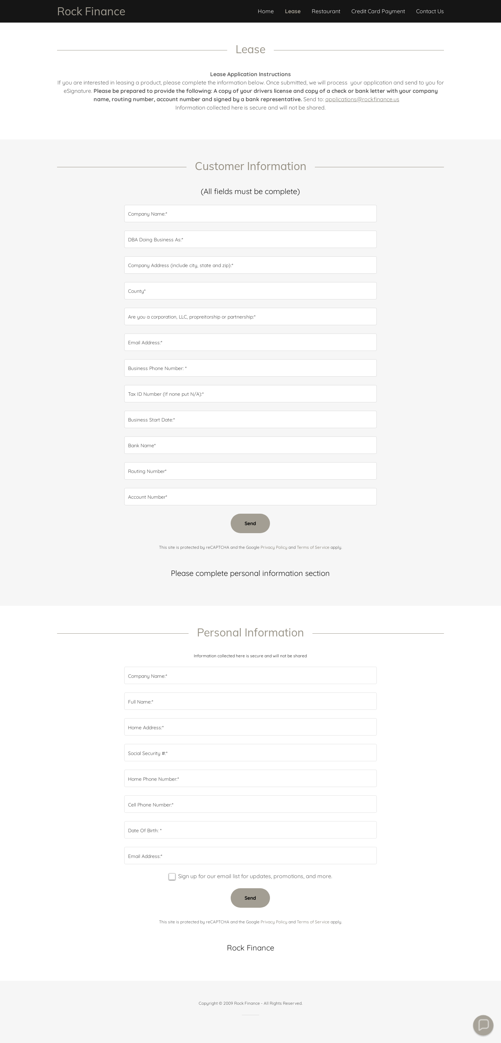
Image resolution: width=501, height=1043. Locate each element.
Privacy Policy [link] (274, 547)
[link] (153, 13)
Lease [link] (293, 11)
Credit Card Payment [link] (378, 11)
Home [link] (266, 11)
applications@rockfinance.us (362, 99)
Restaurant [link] (326, 11)
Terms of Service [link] (313, 547)
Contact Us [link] (430, 11)
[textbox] (250, 213)
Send (250, 523)
